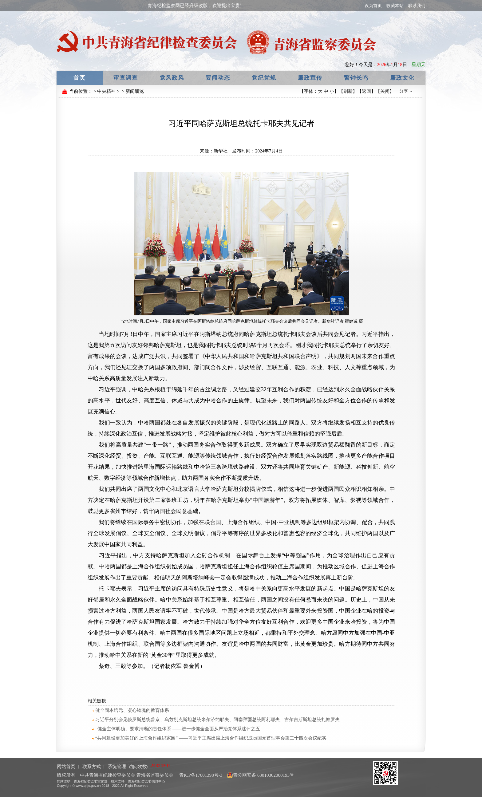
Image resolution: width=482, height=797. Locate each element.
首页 (79, 78)
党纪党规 (264, 78)
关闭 (384, 91)
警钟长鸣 (356, 78)
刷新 (348, 91)
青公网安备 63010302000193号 (260, 775)
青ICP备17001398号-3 (200, 775)
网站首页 (66, 766)
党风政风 (172, 78)
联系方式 (91, 766)
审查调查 (125, 78)
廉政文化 (402, 78)
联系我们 (416, 5)
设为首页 (373, 5)
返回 (366, 91)
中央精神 (106, 91)
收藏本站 (395, 5)
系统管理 (117, 766)
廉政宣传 (310, 78)
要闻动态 (218, 78)
